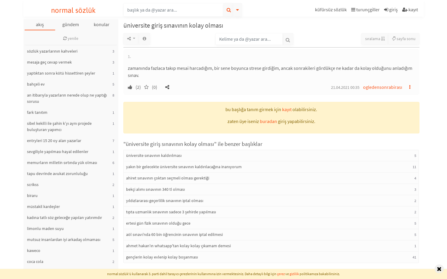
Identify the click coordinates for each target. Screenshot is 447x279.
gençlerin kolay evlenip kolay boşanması (162, 257)
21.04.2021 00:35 (345, 87)
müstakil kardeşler (43, 206)
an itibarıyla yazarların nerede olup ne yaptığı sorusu (67, 98)
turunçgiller (365, 9)
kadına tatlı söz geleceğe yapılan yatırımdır (64, 217)
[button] (331, 10)
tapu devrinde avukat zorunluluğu (57, 173)
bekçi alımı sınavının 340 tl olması (155, 189)
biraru (32, 195)
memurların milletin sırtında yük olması (62, 162)
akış (40, 24)
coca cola (35, 261)
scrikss (33, 184)
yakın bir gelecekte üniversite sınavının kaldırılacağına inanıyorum (184, 166)
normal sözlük (73, 10)
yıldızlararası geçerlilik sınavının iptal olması (164, 200)
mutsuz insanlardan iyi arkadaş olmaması (63, 239)
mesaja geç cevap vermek (49, 62)
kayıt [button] (287, 109)
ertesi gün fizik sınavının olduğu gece (158, 223)
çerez (281, 274)
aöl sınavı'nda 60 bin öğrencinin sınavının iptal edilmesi (174, 234)
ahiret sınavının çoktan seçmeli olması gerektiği (167, 178)
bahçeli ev (36, 84)
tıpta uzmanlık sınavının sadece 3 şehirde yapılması (171, 212)
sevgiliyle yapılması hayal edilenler (57, 151)
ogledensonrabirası (382, 87)
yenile (70, 38)
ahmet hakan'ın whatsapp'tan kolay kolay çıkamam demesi (178, 245)
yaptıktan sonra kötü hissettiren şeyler (61, 73)
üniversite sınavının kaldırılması (154, 155)
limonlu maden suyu (45, 228)
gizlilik (294, 274)
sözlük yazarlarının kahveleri (52, 51)
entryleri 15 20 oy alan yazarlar (54, 140)
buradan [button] (268, 121)
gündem (70, 24)
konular (101, 24)
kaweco (33, 250)
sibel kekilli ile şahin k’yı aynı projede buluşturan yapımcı (59, 126)
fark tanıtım (37, 112)
